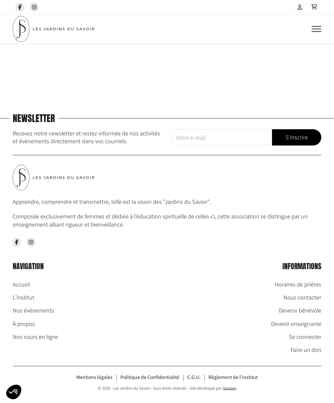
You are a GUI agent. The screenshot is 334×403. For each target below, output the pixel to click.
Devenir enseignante (296, 323)
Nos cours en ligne (35, 336)
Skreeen (229, 388)
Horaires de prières (298, 284)
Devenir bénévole (300, 310)
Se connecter (305, 336)
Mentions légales (94, 377)
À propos (24, 323)
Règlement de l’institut (233, 377)
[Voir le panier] (314, 7)
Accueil (21, 284)
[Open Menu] (316, 29)
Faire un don (306, 350)
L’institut (23, 297)
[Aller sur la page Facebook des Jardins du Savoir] (16, 242)
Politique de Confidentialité (149, 377)
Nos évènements (33, 310)
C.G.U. (194, 377)
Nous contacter (302, 297)
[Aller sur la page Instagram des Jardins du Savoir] (31, 242)
